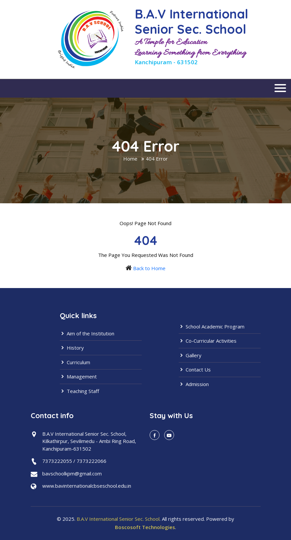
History (72, 347)
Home (130, 158)
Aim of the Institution (87, 333)
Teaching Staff (79, 391)
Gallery (190, 355)
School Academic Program (211, 326)
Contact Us (195, 369)
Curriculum (75, 362)
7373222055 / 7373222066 (74, 461)
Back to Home (149, 268)
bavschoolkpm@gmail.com (72, 473)
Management (78, 376)
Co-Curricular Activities (207, 340)
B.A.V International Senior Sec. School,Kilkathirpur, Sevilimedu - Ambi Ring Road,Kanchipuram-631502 (89, 441)
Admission (194, 384)
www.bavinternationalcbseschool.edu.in (86, 485)
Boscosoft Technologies (145, 527)
